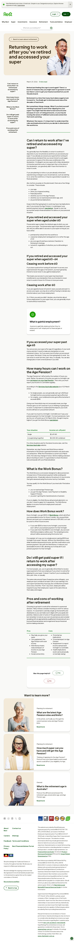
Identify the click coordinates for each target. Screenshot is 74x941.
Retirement (43, 22)
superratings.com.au (45, 929)
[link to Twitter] (16, 819)
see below (49, 208)
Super (13, 22)
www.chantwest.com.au (46, 936)
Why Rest (5, 22)
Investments (22, 22)
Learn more (21, 5)
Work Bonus (53, 515)
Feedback (7, 841)
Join (66, 14)
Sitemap (15, 836)
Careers (7, 836)
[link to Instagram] (8, 819)
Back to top (11, 888)
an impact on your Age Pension (42, 380)
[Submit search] (51, 28)
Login (55, 14)
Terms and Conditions (20, 841)
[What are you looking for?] (36, 28)
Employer (68, 22)
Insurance (33, 22)
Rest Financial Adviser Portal (23, 846)
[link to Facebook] (5, 819)
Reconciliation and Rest (11, 881)
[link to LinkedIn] (12, 819)
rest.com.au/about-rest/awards (54, 922)
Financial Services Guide (46, 852)
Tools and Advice (56, 22)
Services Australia (33, 445)
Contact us (16, 828)
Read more (41, 727)
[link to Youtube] (20, 819)
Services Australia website (49, 387)
